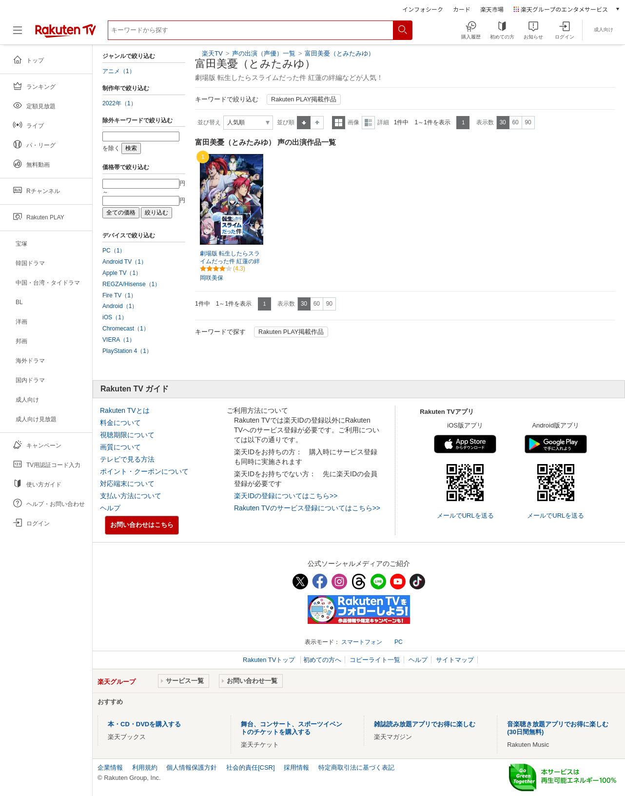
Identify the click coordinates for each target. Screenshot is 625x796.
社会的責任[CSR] (250, 767)
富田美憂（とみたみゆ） (339, 53)
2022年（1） (119, 103)
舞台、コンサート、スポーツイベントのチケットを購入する (291, 728)
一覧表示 (338, 122)
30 (502, 122)
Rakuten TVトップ (270, 659)
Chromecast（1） (125, 328)
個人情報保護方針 (191, 767)
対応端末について (127, 483)
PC (398, 642)
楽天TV (212, 53)
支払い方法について (130, 496)
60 (515, 122)
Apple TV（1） (121, 273)
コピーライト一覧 (375, 659)
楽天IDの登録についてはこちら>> (285, 496)
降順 (317, 122)
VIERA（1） (118, 339)
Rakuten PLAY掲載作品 (303, 99)
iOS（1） (114, 317)
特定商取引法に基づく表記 (356, 767)
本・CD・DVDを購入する (144, 724)
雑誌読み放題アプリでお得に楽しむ (424, 724)
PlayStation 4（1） (127, 351)
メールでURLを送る (465, 515)
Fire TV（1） (119, 295)
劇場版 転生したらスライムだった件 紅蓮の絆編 (230, 261)
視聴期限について (127, 435)
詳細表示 (368, 122)
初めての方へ (322, 659)
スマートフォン (361, 642)
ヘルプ (110, 508)
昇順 (304, 122)
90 (528, 122)
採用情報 (296, 767)
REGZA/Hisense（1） (131, 284)
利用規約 (144, 767)
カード (461, 9)
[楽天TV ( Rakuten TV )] (65, 34)
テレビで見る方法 (127, 459)
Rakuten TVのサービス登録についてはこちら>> (307, 508)
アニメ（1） (118, 71)
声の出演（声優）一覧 (263, 53)
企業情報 (110, 767)
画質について (120, 447)
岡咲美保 (211, 277)
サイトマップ (455, 659)
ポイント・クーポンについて (144, 471)
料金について (120, 423)
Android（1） (119, 306)
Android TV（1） (124, 261)
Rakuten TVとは (125, 410)
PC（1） (114, 250)
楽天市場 (492, 9)
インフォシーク (422, 9)
